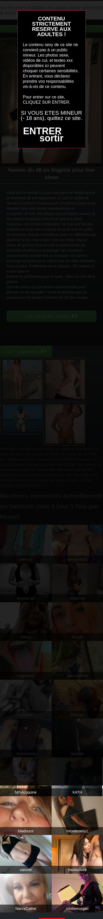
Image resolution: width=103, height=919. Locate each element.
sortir (51, 138)
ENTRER (42, 131)
